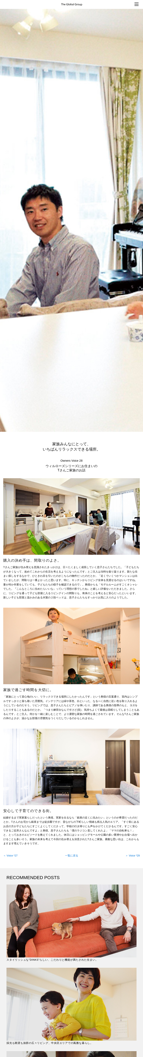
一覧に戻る (71, 855)
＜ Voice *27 (10, 855)
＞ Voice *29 (132, 855)
